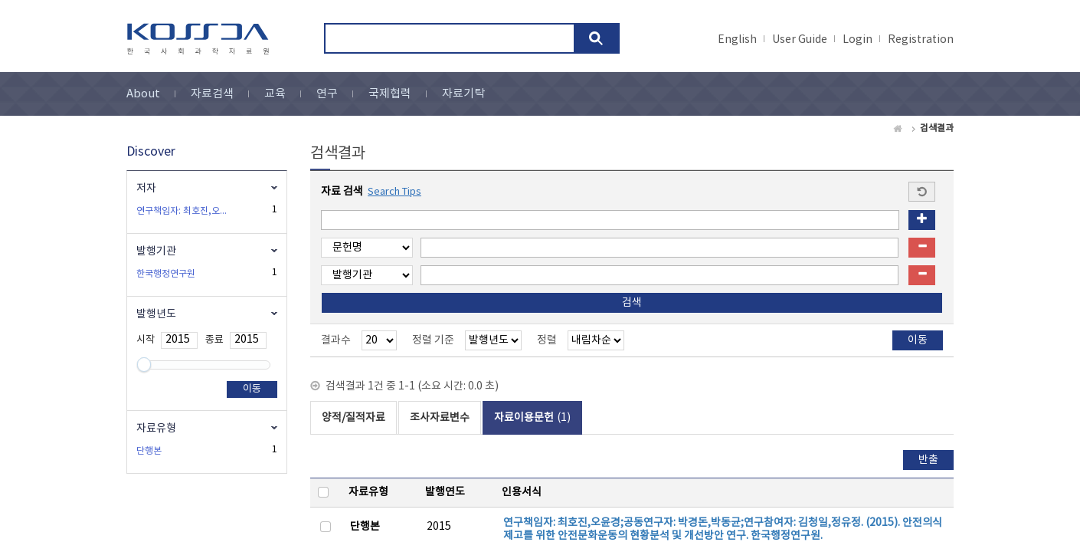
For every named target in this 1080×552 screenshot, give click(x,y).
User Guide (799, 40)
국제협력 (389, 93)
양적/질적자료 (353, 418)
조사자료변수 (440, 418)
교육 (275, 93)
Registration (921, 40)
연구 (327, 93)
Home (898, 128)
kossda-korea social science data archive (200, 39)
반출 (928, 460)
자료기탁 (463, 93)
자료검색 (212, 93)
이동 (252, 389)
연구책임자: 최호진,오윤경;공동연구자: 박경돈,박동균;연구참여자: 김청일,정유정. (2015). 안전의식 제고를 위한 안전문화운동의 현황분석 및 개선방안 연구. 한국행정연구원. (722, 529)
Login (857, 40)
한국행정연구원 (165, 274)
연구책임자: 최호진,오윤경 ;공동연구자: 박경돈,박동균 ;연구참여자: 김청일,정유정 (185, 211)
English (737, 40)
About (143, 93)
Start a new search (921, 192)
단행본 (365, 527)
